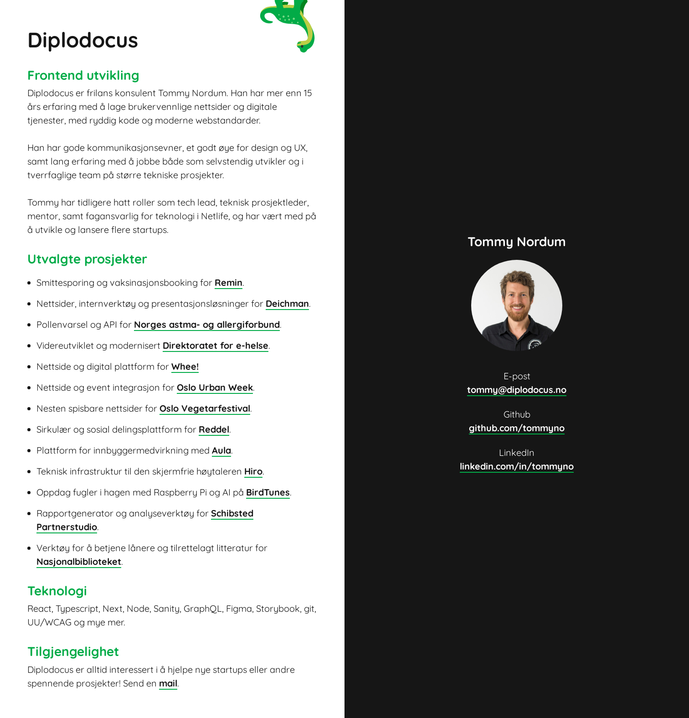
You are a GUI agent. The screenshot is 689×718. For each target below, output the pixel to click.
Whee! (185, 366)
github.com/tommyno (517, 428)
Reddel (214, 429)
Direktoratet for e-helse (215, 345)
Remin (228, 282)
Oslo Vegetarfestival (204, 408)
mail (168, 682)
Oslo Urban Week (215, 387)
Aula (221, 450)
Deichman (287, 303)
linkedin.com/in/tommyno (517, 466)
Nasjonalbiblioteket (78, 561)
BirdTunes (268, 492)
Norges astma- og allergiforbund (207, 324)
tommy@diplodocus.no (516, 389)
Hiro (253, 471)
